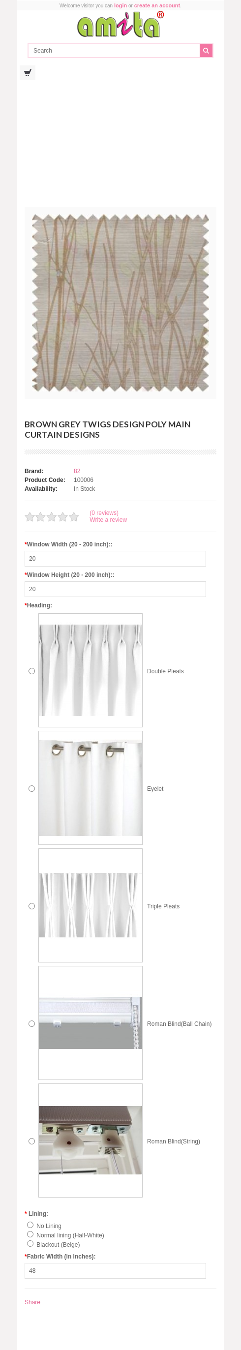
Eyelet (155, 788)
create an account (157, 5)
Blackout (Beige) (58, 1244)
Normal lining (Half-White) (70, 1235)
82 (77, 471)
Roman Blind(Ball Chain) (179, 1023)
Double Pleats (165, 671)
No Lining (48, 1226)
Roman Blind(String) (173, 1141)
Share (32, 1302)
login (120, 5)
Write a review (108, 519)
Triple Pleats (163, 906)
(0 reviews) (104, 513)
